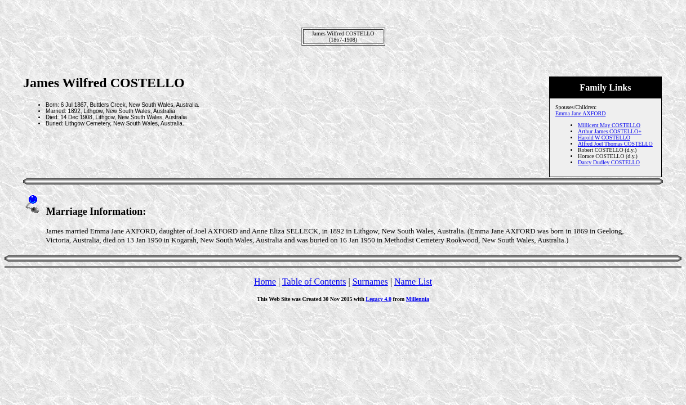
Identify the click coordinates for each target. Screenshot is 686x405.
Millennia (417, 299)
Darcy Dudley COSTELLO (609, 162)
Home (265, 281)
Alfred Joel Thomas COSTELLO (615, 144)
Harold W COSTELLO (604, 137)
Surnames (370, 281)
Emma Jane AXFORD (580, 113)
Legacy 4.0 (378, 299)
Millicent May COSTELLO (609, 125)
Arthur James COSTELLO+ (610, 131)
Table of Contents (314, 281)
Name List (413, 281)
